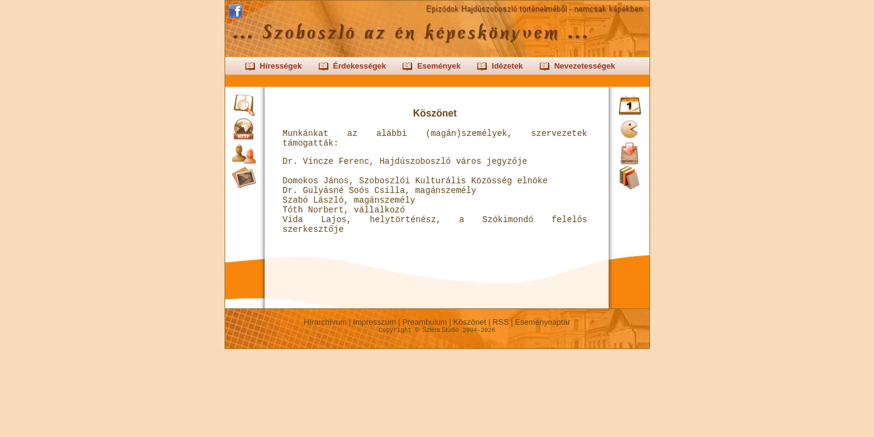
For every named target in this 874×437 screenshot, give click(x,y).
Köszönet (469, 322)
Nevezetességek (584, 65)
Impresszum (374, 322)
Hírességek (281, 65)
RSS (500, 322)
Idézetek (507, 65)
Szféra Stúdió (440, 330)
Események (439, 65)
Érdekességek (359, 65)
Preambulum (424, 322)
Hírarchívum (325, 322)
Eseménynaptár (542, 322)
